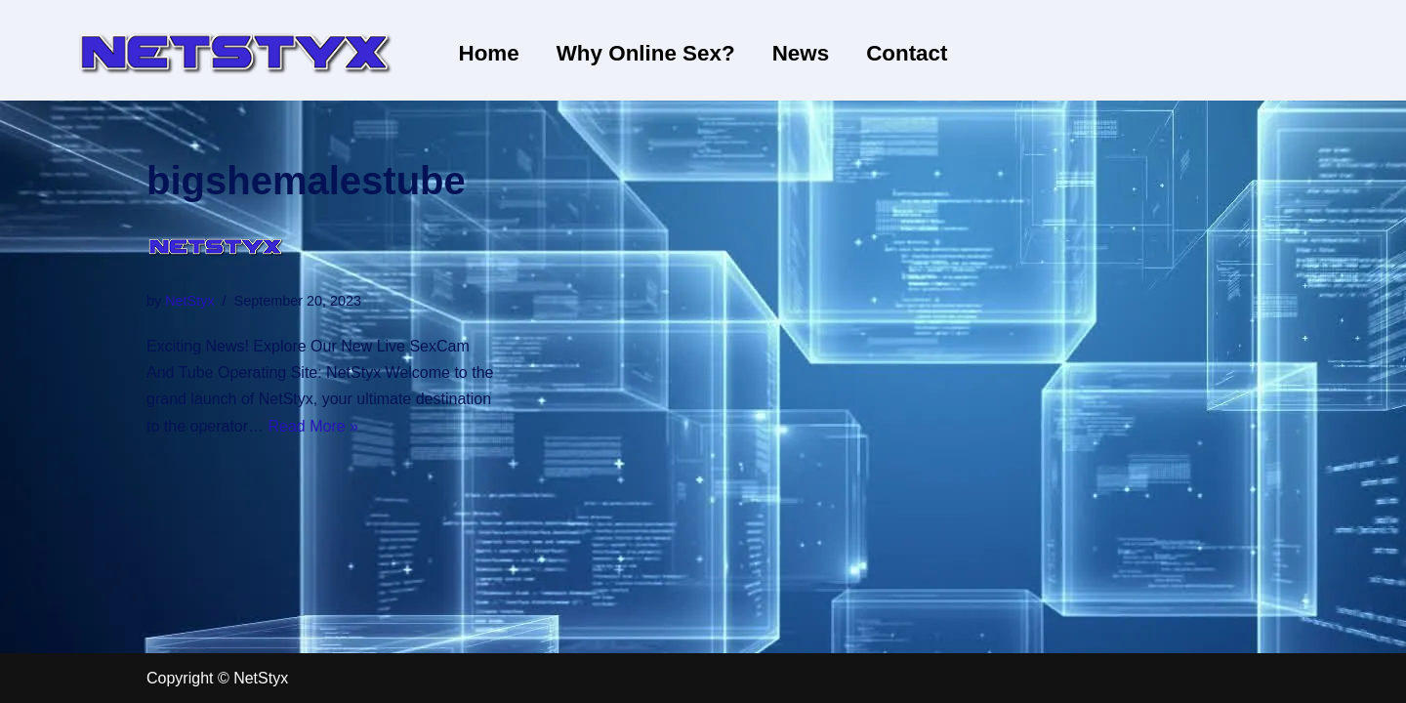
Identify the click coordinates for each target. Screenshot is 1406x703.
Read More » (314, 426)
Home (489, 53)
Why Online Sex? (646, 53)
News (801, 53)
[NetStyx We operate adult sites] (233, 50)
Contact (906, 53)
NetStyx (189, 301)
